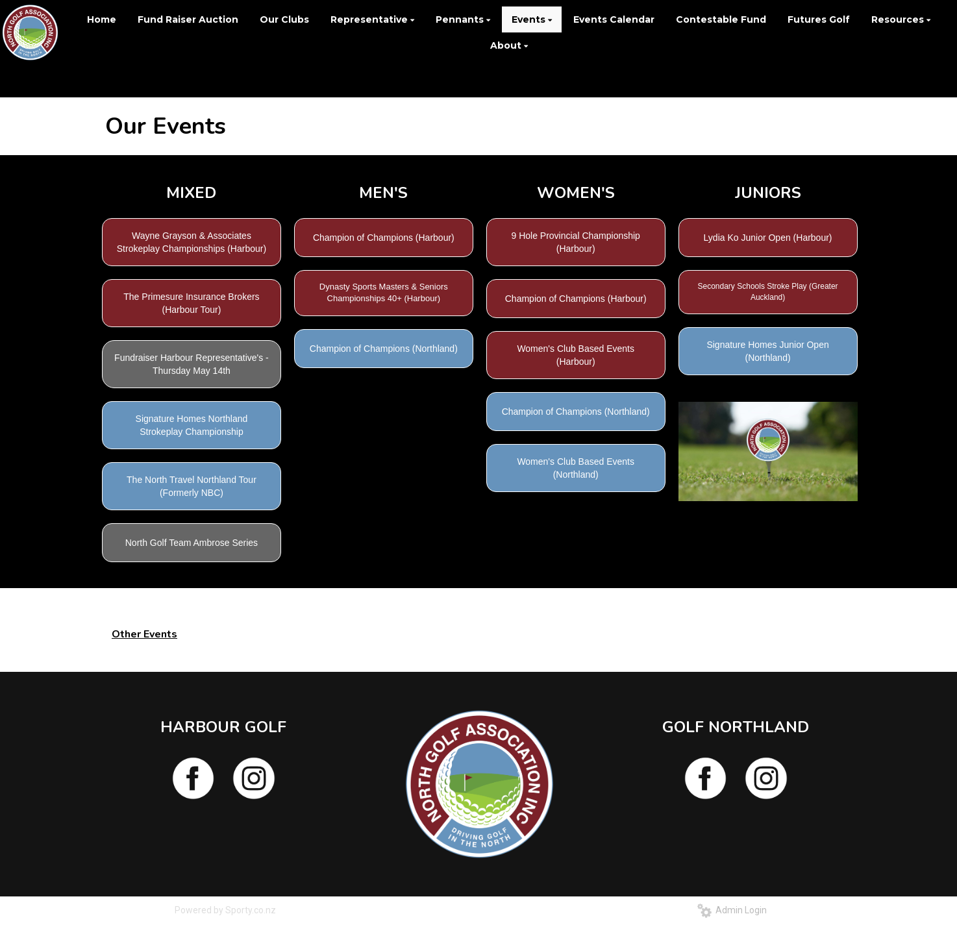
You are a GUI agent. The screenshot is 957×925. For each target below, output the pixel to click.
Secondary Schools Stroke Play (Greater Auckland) (768, 292)
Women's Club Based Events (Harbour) (575, 355)
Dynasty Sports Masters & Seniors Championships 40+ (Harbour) (383, 293)
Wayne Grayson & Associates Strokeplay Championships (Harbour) (191, 242)
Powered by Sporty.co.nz (225, 910)
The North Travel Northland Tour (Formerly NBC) (191, 486)
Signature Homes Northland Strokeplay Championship (192, 425)
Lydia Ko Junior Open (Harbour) (768, 237)
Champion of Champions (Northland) (384, 348)
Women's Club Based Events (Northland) (575, 468)
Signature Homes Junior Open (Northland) (767, 351)
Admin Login (732, 910)
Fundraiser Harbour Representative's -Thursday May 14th (191, 364)
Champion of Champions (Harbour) (383, 237)
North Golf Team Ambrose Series (191, 542)
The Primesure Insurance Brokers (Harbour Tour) (191, 303)
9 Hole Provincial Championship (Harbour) (575, 242)
